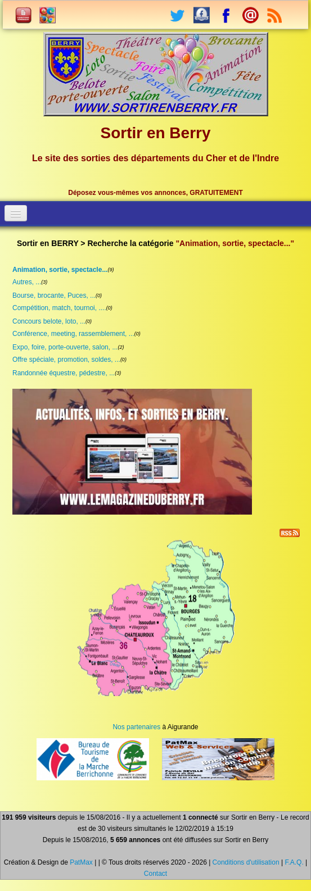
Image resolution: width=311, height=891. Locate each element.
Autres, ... (26, 282)
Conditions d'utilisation (246, 862)
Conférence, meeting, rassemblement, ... (73, 334)
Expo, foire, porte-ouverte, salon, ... (65, 347)
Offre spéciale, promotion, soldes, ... (66, 359)
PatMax (81, 862)
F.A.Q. (294, 862)
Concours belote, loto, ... (48, 321)
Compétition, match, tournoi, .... (59, 308)
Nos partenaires (136, 727)
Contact (155, 874)
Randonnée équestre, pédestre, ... (63, 373)
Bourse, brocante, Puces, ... (54, 295)
